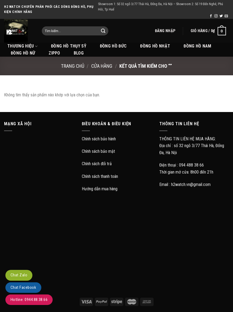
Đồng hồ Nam (197, 46)
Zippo (54, 53)
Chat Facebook (23, 287)
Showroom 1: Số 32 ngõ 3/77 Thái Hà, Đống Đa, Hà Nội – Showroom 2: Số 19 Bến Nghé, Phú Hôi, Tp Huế (160, 6)
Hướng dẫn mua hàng (99, 188)
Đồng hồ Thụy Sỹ (68, 46)
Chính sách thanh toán (100, 176)
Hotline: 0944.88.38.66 (29, 299)
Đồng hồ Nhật (155, 46)
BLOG (79, 53)
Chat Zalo (19, 275)
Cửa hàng (101, 66)
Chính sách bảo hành (99, 138)
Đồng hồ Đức (113, 46)
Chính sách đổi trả (97, 163)
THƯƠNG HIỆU (22, 46)
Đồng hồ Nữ (23, 53)
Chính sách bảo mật (98, 151)
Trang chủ (72, 66)
